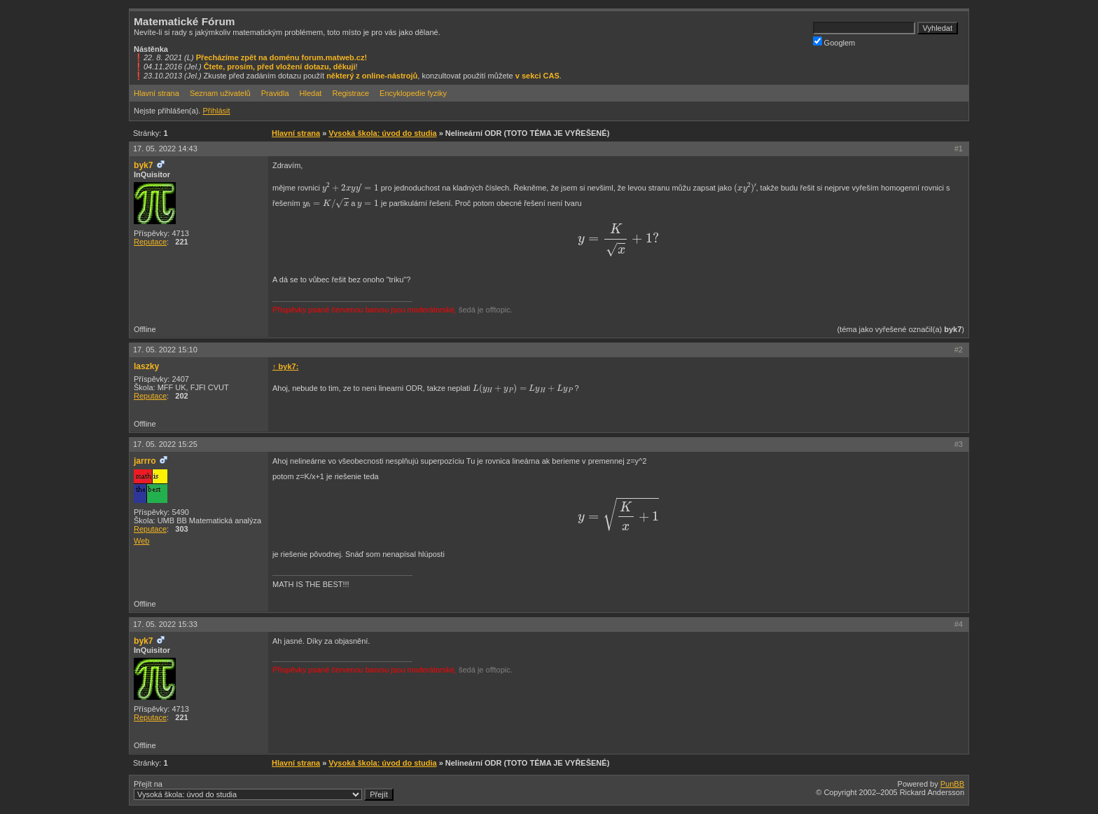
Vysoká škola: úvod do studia (382, 133)
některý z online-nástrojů (371, 75)
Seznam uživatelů (220, 93)
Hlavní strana (156, 93)
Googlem (834, 41)
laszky (146, 366)
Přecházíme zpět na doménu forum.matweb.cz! (282, 57)
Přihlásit (216, 110)
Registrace (350, 93)
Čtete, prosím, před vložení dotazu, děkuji (280, 66)
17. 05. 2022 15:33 (165, 624)
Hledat (311, 93)
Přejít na (264, 790)
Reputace (150, 241)
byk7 (143, 165)
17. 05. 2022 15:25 (165, 444)
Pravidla (275, 93)
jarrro (145, 461)
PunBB (952, 784)
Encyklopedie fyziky (413, 93)
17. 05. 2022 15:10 (165, 349)
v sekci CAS (537, 75)
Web (141, 541)
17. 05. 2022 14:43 (165, 148)
